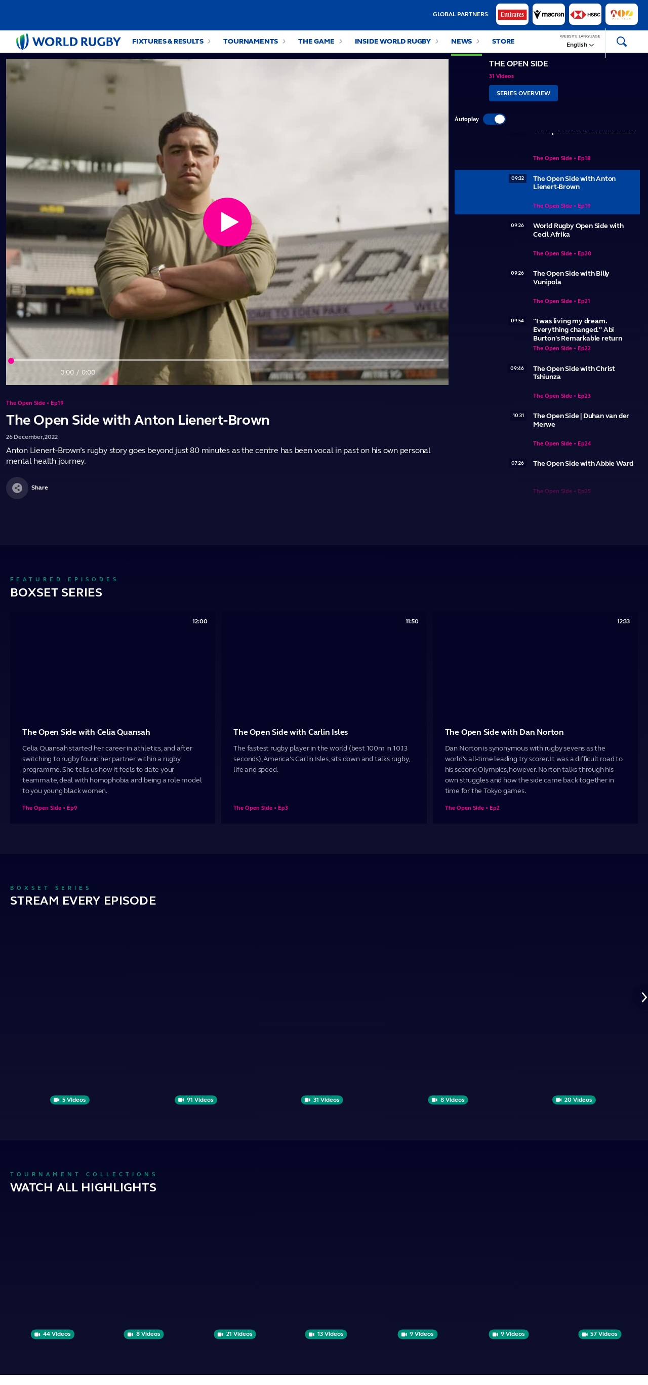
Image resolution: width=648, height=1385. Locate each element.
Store (503, 46)
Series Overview (523, 103)
